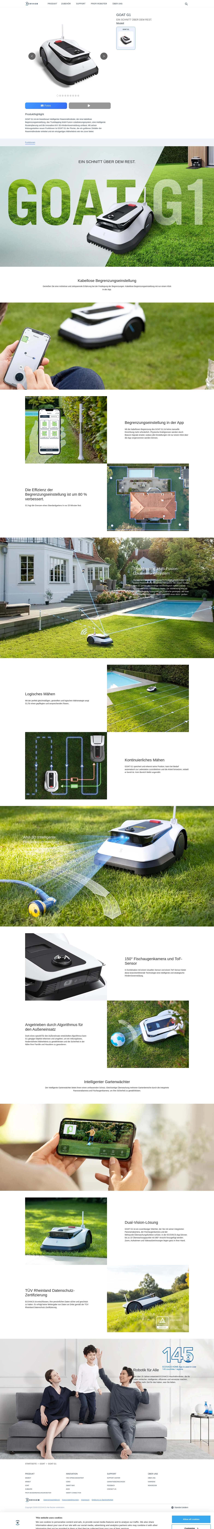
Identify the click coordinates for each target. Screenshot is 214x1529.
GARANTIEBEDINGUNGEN (116, 1482)
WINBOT (28, 1482)
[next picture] (103, 56)
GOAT (27, 1485)
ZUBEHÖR (28, 1489)
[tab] (30, 142)
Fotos (46, 105)
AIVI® (68, 1489)
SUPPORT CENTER (113, 1478)
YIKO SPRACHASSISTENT (75, 1478)
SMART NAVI (70, 1485)
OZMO (68, 1482)
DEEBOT (28, 1478)
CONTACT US (111, 1489)
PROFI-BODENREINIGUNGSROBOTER (38, 1493)
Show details (42, 1523)
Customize (191, 1516)
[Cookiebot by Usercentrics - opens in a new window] (18, 1524)
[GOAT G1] (125, 38)
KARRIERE (151, 1482)
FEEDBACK (111, 1485)
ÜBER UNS (151, 1478)
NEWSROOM (152, 1485)
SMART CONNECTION (73, 1493)
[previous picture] (32, 56)
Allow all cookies (191, 1507)
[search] (186, 4)
